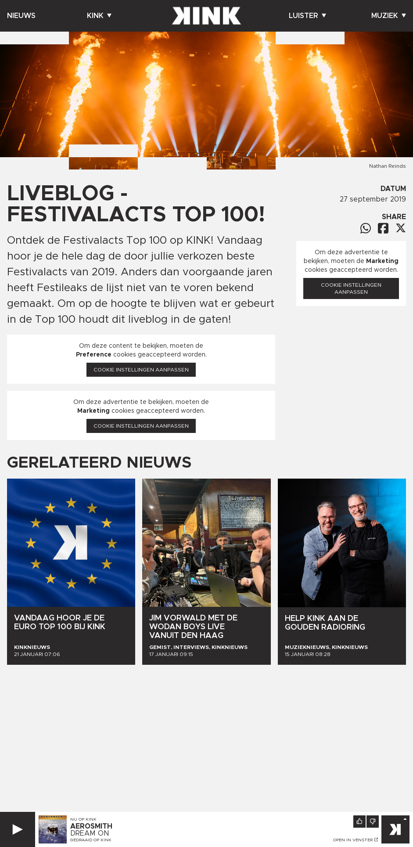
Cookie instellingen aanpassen (141, 369)
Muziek (388, 15)
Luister (307, 15)
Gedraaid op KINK (90, 840)
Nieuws (21, 15)
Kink (99, 15)
